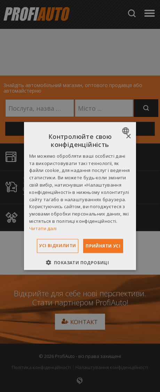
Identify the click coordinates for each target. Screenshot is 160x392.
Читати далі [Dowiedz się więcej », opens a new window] (43, 228)
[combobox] (126, 130)
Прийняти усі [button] (103, 246)
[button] (80, 262)
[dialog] (80, 196)
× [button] (128, 136)
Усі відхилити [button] (57, 245)
